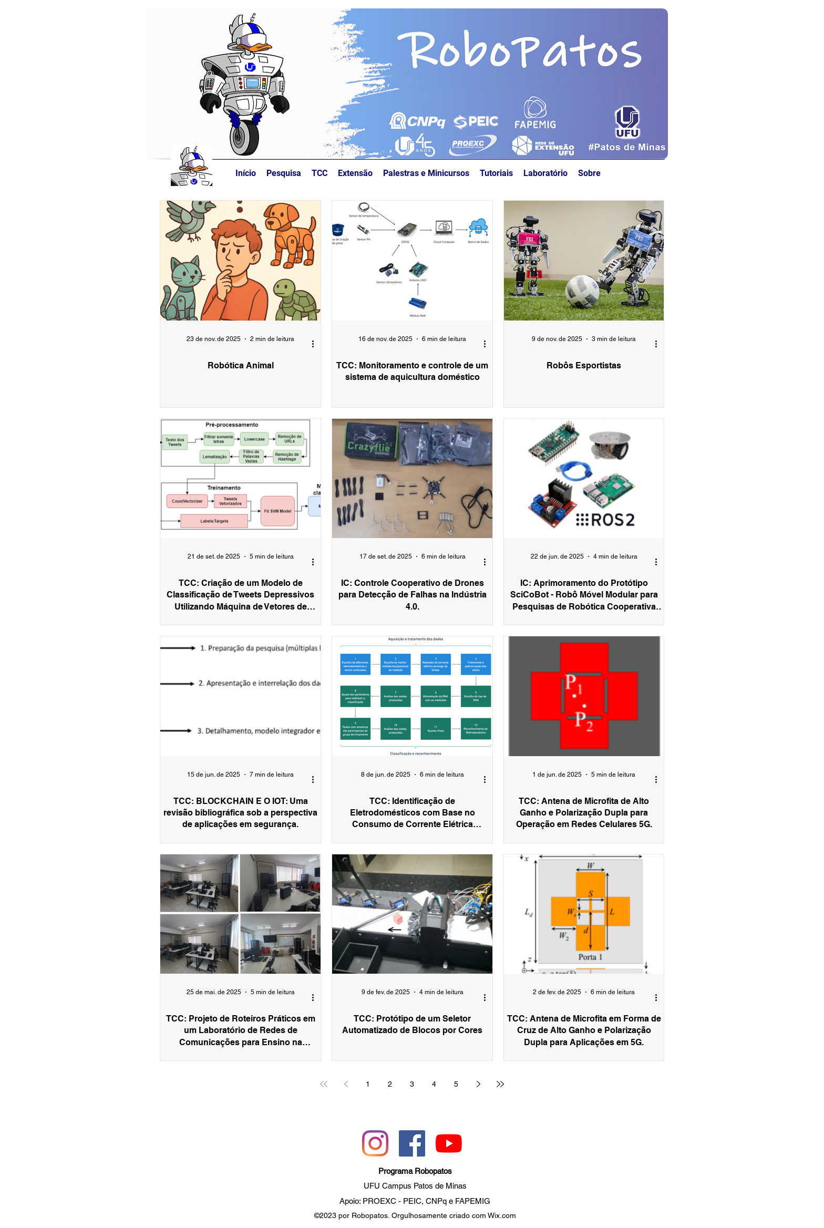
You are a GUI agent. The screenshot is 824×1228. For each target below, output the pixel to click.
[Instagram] (375, 1143)
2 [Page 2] (390, 1084)
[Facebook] (412, 1143)
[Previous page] (345, 1084)
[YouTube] (449, 1143)
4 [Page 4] (434, 1084)
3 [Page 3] (412, 1084)
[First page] (323, 1084)
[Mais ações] (316, 344)
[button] (589, 173)
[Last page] (500, 1084)
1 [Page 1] (368, 1084)
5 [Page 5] (456, 1084)
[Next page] (478, 1084)
